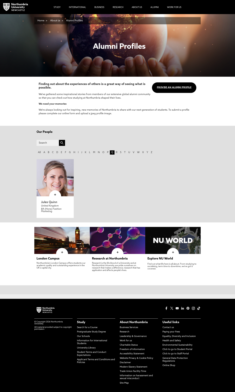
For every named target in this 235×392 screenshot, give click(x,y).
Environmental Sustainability (177, 345)
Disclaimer (125, 363)
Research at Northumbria (110, 258)
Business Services (129, 327)
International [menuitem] (77, 7)
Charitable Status (129, 345)
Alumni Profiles (74, 21)
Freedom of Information (132, 349)
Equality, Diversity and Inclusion (179, 336)
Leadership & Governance (133, 336)
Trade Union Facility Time (133, 371)
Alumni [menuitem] (154, 7)
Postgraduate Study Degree (91, 332)
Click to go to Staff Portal (175, 354)
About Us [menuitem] (137, 7)
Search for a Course (87, 327)
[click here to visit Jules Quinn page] (55, 177)
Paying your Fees (171, 332)
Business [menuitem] (99, 7)
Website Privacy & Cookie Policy (136, 358)
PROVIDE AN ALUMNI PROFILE (174, 87)
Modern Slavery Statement (133, 367)
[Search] (48, 143)
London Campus (48, 258)
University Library (86, 348)
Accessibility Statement (132, 354)
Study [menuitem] (57, 7)
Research (124, 332)
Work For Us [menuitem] (174, 7)
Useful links (170, 322)
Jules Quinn (49, 202)
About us (55, 21)
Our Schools (83, 336)
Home (40, 21)
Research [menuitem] (118, 7)
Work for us (126, 341)
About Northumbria (134, 322)
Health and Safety (171, 341)
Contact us (168, 327)
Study (81, 322)
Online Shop (168, 365)
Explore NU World (160, 258)
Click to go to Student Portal (177, 349)
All (39, 152)
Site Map (124, 383)
